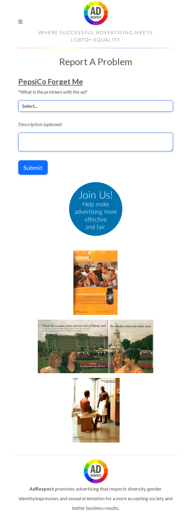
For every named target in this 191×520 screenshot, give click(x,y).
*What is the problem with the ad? (53, 92)
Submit (33, 167)
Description (40, 124)
